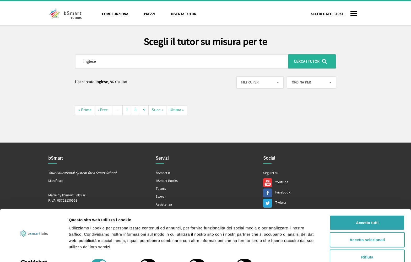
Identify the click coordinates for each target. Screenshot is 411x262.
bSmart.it (163, 173)
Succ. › (157, 110)
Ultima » (177, 110)
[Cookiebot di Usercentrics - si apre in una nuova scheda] (34, 252)
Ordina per (311, 82)
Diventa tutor (183, 14)
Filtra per (260, 82)
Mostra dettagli (276, 251)
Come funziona (115, 14)
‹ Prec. (103, 110)
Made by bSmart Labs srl (67, 195)
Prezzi (149, 14)
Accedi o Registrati (327, 14)
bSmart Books (167, 181)
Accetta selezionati (367, 228)
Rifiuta (367, 245)
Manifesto (55, 181)
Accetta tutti (367, 210)
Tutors (161, 188)
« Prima (84, 110)
